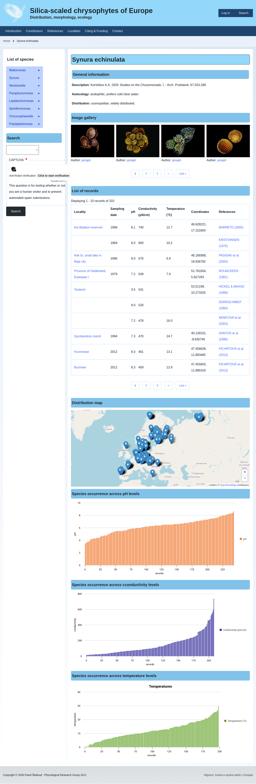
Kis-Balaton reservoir (88, 227)
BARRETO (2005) (231, 227)
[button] (151, 428)
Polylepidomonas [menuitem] (23, 125)
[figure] (160, 539)
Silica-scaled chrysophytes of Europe (91, 11)
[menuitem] (227, 13)
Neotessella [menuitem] (23, 86)
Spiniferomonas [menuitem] (23, 109)
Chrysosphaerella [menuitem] (23, 117)
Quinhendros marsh (87, 336)
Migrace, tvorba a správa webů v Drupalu (228, 775)
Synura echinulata (98, 59)
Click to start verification (53, 175)
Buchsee (80, 367)
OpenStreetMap (228, 485)
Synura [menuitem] (23, 79)
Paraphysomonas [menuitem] (23, 94)
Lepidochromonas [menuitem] (23, 102)
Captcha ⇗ (59, 181)
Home (6, 40)
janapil (86, 160)
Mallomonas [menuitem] (23, 71)
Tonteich (80, 289)
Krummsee (81, 351)
